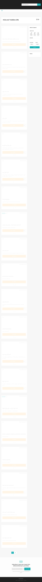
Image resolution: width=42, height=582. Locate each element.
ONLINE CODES (31, 34)
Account (25, 580)
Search (39, 4)
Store (36, 42)
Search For (32, 30)
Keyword (31, 37)
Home (17, 580)
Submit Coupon (20, 580)
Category (31, 42)
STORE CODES (34, 34)
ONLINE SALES (38, 34)
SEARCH (34, 47)
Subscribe (27, 568)
